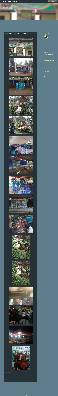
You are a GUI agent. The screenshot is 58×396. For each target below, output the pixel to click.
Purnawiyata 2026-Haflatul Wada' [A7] (48, 71)
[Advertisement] (29, 26)
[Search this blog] (53, 1)
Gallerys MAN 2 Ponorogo (10, 1)
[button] (5, 36)
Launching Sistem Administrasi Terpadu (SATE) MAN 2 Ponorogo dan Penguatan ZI (49, 60)
